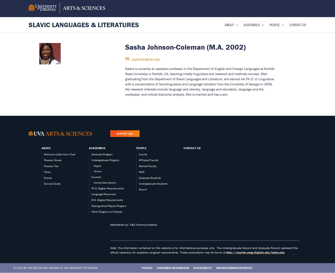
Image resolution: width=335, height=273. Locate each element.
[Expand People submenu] (281, 24)
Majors (97, 166)
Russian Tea (51, 166)
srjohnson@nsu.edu (145, 59)
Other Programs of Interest (106, 212)
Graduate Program (102, 154)
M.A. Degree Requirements (107, 200)
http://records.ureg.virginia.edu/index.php (255, 252)
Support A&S (125, 133)
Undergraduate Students (153, 183)
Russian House (53, 160)
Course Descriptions (105, 182)
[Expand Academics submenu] (261, 24)
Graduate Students (150, 178)
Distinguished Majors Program (108, 206)
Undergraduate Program (105, 160)
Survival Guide (52, 183)
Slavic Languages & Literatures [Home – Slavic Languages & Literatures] (84, 25)
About (229, 24)
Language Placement (103, 194)
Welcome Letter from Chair (60, 154)
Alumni (143, 189)
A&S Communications (143, 225)
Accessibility (202, 268)
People (275, 24)
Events (48, 178)
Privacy (147, 268)
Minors (97, 171)
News (47, 172)
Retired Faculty (147, 166)
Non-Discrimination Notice (234, 268)
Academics (252, 24)
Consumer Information (173, 268)
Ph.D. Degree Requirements (107, 188)
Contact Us (297, 24)
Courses (96, 177)
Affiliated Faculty (148, 160)
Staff (141, 172)
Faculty (143, 154)
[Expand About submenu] (235, 24)
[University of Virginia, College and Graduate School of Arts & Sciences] (67, 9)
